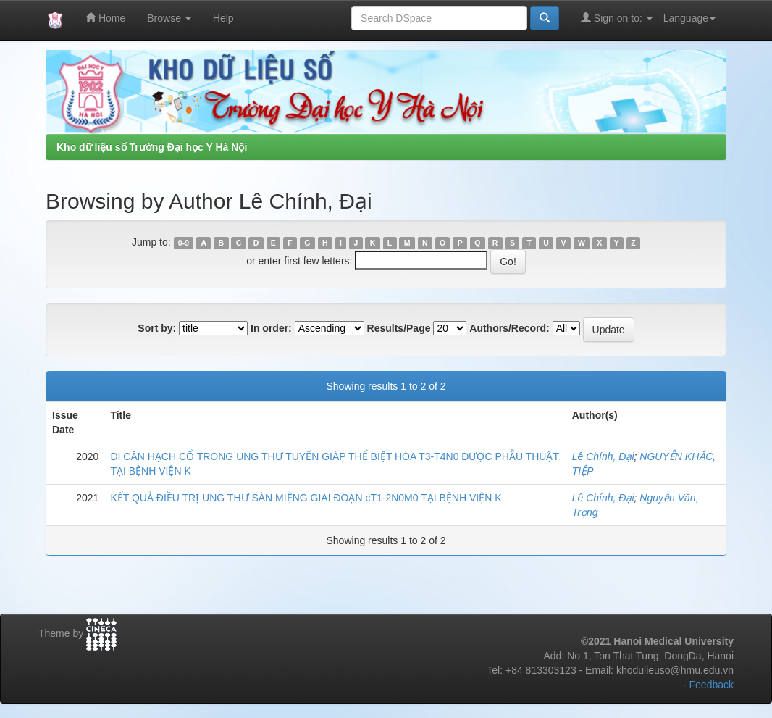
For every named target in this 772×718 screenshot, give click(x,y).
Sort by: (157, 328)
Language (689, 18)
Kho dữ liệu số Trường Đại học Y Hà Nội (151, 147)
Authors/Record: (509, 328)
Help (223, 18)
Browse (169, 18)
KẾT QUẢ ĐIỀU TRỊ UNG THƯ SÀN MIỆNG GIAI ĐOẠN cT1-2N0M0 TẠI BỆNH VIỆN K (305, 498)
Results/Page (399, 328)
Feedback (711, 684)
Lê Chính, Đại (603, 456)
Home (105, 18)
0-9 (183, 242)
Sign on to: (617, 18)
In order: (271, 328)
